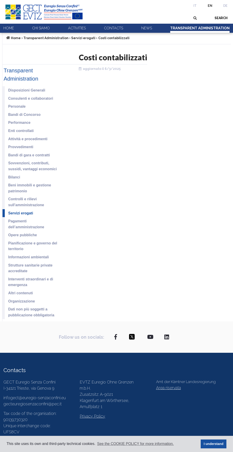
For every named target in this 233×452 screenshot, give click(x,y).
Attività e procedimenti (27, 139)
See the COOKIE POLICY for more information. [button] (135, 444)
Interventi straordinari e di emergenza (30, 282)
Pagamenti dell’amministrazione (26, 224)
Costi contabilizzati (113, 38)
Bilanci (14, 177)
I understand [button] (213, 444)
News (146, 28)
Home (8, 28)
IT (195, 6)
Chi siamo (41, 28)
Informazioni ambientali (28, 257)
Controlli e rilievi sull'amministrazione (26, 202)
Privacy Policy (92, 416)
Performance (19, 122)
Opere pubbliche (22, 235)
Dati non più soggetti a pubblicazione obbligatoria (31, 312)
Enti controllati (21, 131)
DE (225, 6)
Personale (16, 106)
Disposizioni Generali (26, 90)
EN (210, 6)
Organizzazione (21, 301)
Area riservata (168, 387)
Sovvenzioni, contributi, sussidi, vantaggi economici (32, 166)
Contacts (113, 28)
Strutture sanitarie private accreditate (30, 268)
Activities (77, 28)
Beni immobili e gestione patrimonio (29, 188)
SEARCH (221, 18)
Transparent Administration (200, 28)
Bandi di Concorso (24, 115)
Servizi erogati (83, 38)
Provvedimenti (20, 147)
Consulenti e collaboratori (30, 98)
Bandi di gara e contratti (29, 155)
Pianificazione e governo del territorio (32, 246)
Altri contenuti (20, 293)
